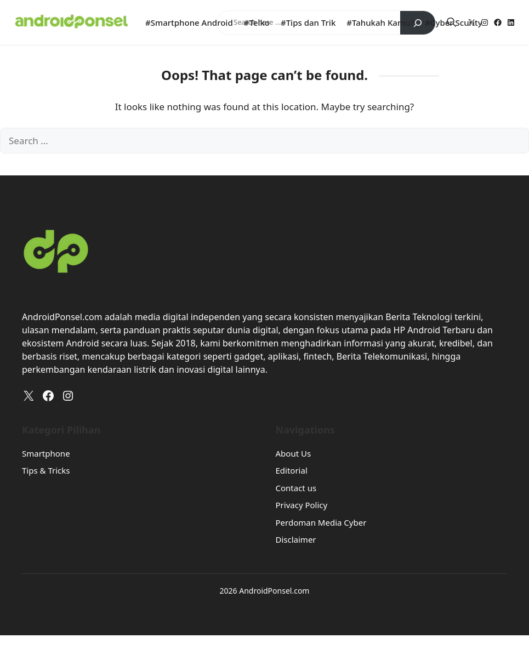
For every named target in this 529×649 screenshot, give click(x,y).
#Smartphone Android (189, 22)
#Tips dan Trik (308, 22)
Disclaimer (296, 539)
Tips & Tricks (46, 470)
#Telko (257, 22)
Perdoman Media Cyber (321, 522)
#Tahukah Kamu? (380, 22)
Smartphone (46, 453)
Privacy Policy (302, 504)
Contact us (296, 487)
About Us (293, 453)
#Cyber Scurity (453, 22)
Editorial (292, 470)
